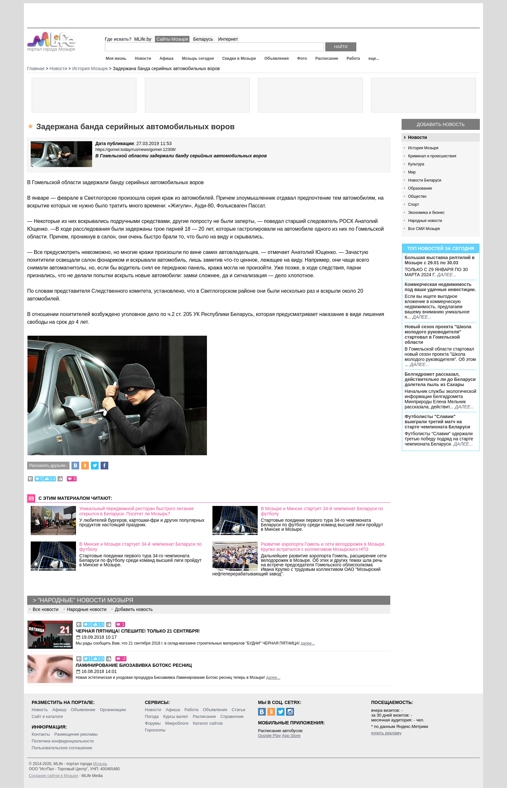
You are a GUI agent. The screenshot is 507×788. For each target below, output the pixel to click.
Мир (411, 172)
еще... (373, 58)
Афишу (59, 709)
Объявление (83, 709)
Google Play (269, 735)
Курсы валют (176, 716)
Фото (302, 58)
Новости (143, 58)
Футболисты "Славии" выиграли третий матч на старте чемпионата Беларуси (437, 421)
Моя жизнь (116, 58)
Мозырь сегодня (198, 58)
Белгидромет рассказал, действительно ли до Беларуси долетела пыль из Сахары (440, 379)
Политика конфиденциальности (63, 741)
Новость (40, 709)
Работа (353, 58)
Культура (416, 164)
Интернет (228, 39)
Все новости (46, 609)
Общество (417, 196)
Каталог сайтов (208, 723)
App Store (291, 735)
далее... (446, 274)
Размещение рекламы (76, 734)
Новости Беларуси (424, 180)
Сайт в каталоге (47, 716)
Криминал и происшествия (432, 156)
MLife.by (142, 39)
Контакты (41, 734)
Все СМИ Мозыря (424, 228)
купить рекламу (386, 732)
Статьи (238, 709)
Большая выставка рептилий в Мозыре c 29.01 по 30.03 (440, 260)
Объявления (276, 58)
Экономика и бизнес (426, 212)
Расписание (326, 58)
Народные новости (425, 220)
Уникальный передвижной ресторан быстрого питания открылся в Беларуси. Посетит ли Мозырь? (136, 511)
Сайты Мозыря (172, 39)
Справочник (232, 716)
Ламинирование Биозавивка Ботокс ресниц (134, 665)
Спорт (413, 204)
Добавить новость (441, 124)
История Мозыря (423, 148)
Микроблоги (177, 723)
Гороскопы (155, 730)
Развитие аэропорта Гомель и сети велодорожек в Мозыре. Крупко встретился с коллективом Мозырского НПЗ (323, 546)
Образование (420, 188)
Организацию (113, 709)
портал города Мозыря (51, 47)
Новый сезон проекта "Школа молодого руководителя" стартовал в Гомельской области (438, 334)
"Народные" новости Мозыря (85, 600)
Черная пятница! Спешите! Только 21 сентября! (138, 631)
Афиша (166, 58)
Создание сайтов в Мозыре (53, 775)
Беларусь (203, 39)
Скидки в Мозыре (239, 58)
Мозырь (100, 764)
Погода (152, 716)
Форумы (153, 723)
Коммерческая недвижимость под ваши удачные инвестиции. (440, 287)
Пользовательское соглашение (62, 747)
